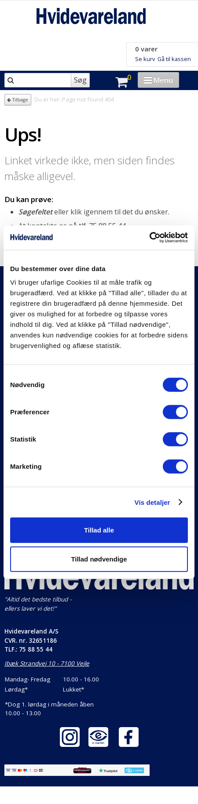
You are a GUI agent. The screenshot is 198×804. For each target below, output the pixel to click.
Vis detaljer (152, 502)
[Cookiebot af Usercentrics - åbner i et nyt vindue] (149, 237)
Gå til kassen (174, 59)
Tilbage (17, 100)
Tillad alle (99, 530)
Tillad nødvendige (99, 558)
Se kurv (145, 59)
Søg (80, 80)
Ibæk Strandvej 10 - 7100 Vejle (46, 663)
